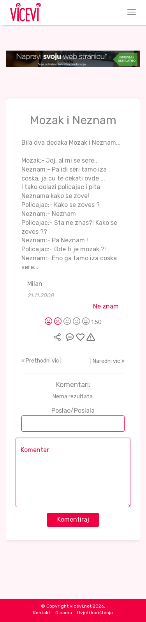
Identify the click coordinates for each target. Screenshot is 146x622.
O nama (63, 612)
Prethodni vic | (41, 360)
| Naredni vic (107, 361)
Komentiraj (73, 519)
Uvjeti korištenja (95, 612)
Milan (34, 283)
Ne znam (106, 306)
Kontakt (41, 612)
